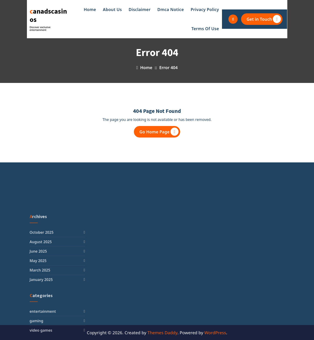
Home (90, 9)
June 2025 (38, 281)
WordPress (215, 332)
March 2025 (40, 300)
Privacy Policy (205, 9)
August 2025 (41, 272)
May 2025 (38, 291)
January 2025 (41, 310)
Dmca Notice (170, 9)
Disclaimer (140, 9)
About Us (112, 9)
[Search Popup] (233, 19)
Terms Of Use (205, 28)
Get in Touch (264, 19)
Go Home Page (159, 132)
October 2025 (42, 263)
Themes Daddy (162, 332)
